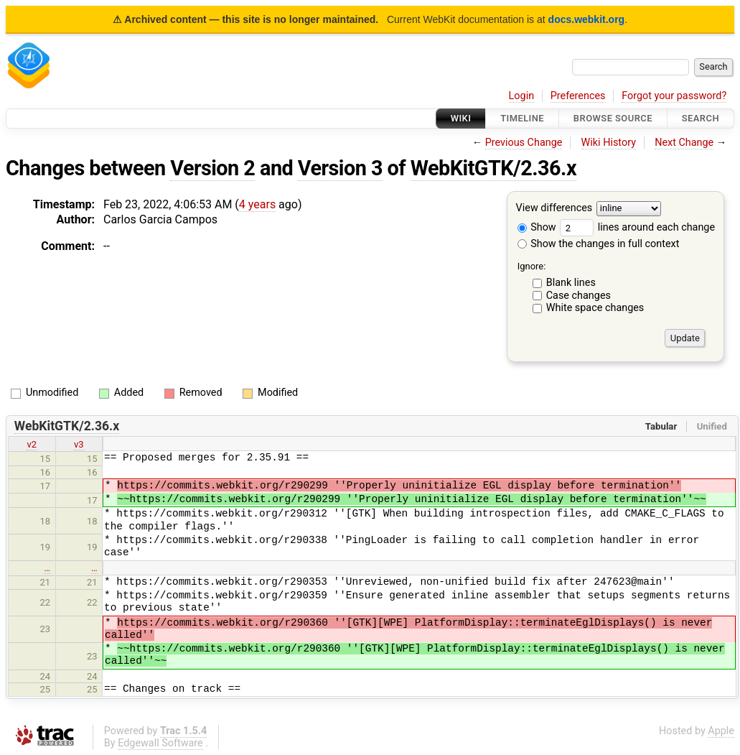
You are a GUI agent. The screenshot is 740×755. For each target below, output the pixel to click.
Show (536, 227)
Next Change (684, 142)
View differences (554, 209)
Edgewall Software (160, 743)
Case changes (578, 296)
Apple (721, 731)
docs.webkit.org (586, 19)
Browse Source (612, 118)
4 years (257, 204)
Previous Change (524, 142)
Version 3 (340, 168)
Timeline (522, 118)
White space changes (595, 308)
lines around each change (637, 227)
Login (522, 96)
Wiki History (608, 142)
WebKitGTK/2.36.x (493, 168)
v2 (32, 444)
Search (700, 118)
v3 (79, 444)
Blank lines (571, 283)
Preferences (578, 96)
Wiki (461, 118)
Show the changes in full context (598, 244)
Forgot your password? (674, 96)
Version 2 (212, 168)
